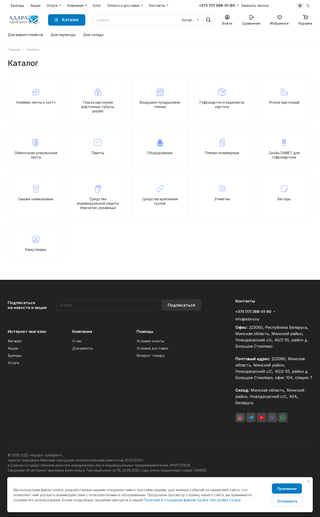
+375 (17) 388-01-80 (217, 5)
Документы (82, 348)
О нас (77, 341)
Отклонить (287, 501)
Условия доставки (152, 348)
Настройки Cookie (225, 500)
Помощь (145, 331)
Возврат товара (150, 355)
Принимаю (287, 488)
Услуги (13, 362)
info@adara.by (247, 319)
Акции (13, 348)
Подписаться (181, 305)
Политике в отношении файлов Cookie (176, 500)
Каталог (15, 341)
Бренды (14, 355)
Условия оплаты (150, 341)
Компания (82, 331)
